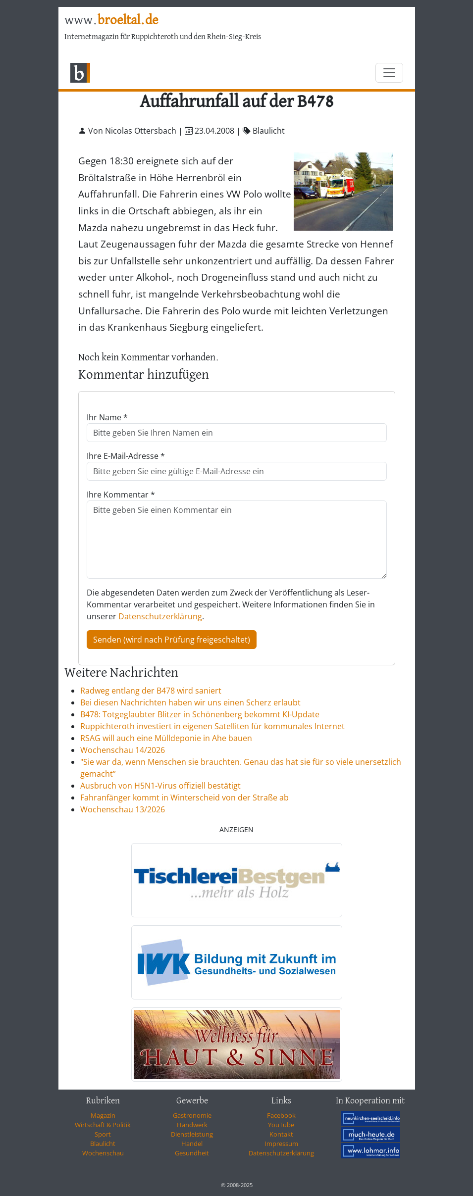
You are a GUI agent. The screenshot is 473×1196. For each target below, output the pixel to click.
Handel (192, 1143)
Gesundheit (192, 1152)
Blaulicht (102, 1143)
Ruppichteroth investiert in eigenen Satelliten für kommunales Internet (212, 726)
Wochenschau (103, 1152)
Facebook (281, 1115)
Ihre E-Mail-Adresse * (126, 455)
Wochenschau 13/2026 (122, 809)
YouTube (281, 1124)
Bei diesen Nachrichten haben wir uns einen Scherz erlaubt (190, 702)
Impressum (281, 1143)
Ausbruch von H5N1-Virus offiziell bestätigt (160, 785)
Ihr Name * (107, 417)
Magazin (103, 1115)
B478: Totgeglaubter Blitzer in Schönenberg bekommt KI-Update (199, 714)
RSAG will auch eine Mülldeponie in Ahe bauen (166, 738)
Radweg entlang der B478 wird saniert (150, 690)
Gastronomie (192, 1115)
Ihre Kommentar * (121, 494)
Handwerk (192, 1124)
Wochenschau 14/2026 (122, 750)
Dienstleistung (192, 1134)
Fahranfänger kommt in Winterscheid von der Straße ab (184, 797)
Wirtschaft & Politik (103, 1124)
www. (111, 20)
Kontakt (281, 1134)
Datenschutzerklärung (160, 616)
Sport (103, 1134)
